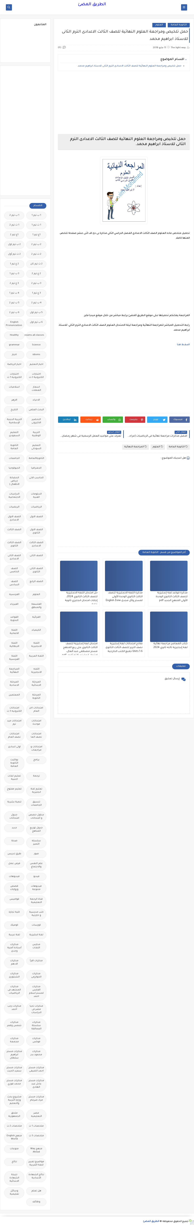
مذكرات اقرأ (36, 961)
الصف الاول (36, 517)
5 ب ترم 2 (14, 303)
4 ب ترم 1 (14, 293)
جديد (14, 828)
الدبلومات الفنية (36, 496)
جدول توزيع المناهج (36, 830)
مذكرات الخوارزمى (36, 975)
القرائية (36, 617)
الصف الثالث (14, 530)
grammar (14, 345)
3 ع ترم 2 (14, 283)
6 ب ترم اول (36, 322)
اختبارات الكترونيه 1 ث (14, 376)
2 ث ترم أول (14, 254)
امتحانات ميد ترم (14, 723)
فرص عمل (14, 863)
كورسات (36, 925)
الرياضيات (36, 507)
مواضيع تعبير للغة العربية (36, 1163)
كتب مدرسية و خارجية (36, 914)
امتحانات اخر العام (36, 710)
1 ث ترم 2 (14, 225)
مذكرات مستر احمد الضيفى (36, 1069)
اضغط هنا (183, 344)
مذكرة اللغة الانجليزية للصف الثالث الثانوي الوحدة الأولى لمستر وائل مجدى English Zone (124, 597)
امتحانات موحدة (36, 723)
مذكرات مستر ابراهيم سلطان (14, 1054)
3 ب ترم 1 (14, 273)
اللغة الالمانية (14, 632)
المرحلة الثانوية (36, 697)
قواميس (14, 899)
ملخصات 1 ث (36, 1126)
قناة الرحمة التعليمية (36, 901)
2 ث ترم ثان (36, 264)
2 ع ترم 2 (36, 273)
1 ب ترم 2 (14, 215)
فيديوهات (14, 876)
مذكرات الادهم (14, 962)
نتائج (14, 1162)
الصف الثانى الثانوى (36, 570)
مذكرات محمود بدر (36, 1053)
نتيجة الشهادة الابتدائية (14, 1178)
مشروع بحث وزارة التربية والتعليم (14, 1100)
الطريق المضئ (92, 4)
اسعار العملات (36, 389)
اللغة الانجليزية (36, 645)
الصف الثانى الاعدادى (14, 557)
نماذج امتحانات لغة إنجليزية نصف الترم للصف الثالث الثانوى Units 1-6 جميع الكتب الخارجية (124, 647)
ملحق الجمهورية (14, 1115)
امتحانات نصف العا (36, 736)
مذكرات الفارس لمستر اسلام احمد (36, 992)
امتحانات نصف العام (14, 736)
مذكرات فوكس (36, 1040)
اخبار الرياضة (14, 364)
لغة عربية (14, 935)
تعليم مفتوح (14, 789)
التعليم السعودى (14, 434)
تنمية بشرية (14, 802)
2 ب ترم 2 (36, 244)
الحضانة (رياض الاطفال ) (14, 481)
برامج (36, 760)
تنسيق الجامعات (36, 804)
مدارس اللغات (36, 946)
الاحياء (36, 400)
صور (36, 854)
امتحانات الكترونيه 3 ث (14, 710)
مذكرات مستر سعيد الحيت (14, 1069)
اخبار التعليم (36, 364)
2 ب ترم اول (14, 244)
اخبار (14, 354)
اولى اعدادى (14, 747)
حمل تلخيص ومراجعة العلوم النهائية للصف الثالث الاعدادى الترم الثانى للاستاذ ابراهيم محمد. (129, 66)
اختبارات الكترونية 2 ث (36, 376)
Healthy (14, 335)
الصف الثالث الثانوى (14, 544)
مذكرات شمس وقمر (14, 1024)
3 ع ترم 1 (36, 293)
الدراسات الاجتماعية (14, 496)
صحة (14, 841)
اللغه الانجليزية (36, 671)
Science (36, 345)
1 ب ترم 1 (36, 215)
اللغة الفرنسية (14, 658)
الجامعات (14, 458)
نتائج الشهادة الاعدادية (36, 1176)
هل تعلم (36, 1191)
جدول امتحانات (14, 817)
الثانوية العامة (179, 25)
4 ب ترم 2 (36, 303)
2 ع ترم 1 (14, 264)
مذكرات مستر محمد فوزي (14, 1082)
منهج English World (14, 1138)
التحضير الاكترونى (36, 421)
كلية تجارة (14, 912)
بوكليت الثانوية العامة (14, 763)
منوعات (14, 1149)
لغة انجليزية (36, 935)
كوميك (14, 925)
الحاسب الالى (36, 478)
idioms (36, 354)
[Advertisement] (124, 102)
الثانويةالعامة (36, 458)
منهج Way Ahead (36, 1150)
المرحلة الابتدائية (36, 684)
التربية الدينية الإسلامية (14, 421)
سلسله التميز (36, 843)
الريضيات (14, 507)
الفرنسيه (14, 594)
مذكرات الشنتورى (14, 975)
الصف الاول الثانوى (36, 531)
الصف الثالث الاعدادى (36, 544)
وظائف (36, 1202)
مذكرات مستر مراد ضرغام (36, 1099)
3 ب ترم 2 (36, 283)
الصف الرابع (36, 581)
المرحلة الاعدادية (14, 684)
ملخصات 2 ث (14, 1126)
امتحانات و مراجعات (36, 749)
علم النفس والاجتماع (36, 865)
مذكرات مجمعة (14, 1040)
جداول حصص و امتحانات (36, 817)
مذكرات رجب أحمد (14, 1008)
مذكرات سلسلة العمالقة (36, 1025)
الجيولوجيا (14, 468)
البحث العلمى (36, 410)
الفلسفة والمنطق (36, 606)
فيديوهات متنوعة (36, 888)
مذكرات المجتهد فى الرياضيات (14, 990)
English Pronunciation (14, 324)
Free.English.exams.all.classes (35, 335)
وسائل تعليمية (14, 1193)
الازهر (14, 400)
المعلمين (14, 695)
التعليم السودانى (36, 447)
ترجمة (36, 776)
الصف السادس (14, 583)
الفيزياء (14, 604)
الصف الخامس (14, 570)
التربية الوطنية (36, 434)
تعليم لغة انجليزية (36, 791)
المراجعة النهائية (135, 446)
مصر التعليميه (36, 1115)
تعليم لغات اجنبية (14, 778)
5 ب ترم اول (36, 312)
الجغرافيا (36, 468)
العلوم (159, 25)
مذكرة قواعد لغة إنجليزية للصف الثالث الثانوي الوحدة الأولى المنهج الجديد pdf (172, 597)
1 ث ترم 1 (36, 225)
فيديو (36, 876)
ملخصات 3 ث (36, 1136)
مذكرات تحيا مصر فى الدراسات (36, 1009)
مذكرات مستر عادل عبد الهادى (36, 1084)
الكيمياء (36, 630)
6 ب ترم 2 (14, 312)
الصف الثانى (36, 555)
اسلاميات (14, 387)
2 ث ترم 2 (36, 254)
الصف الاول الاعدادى (14, 518)
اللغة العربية (36, 656)
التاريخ (14, 410)
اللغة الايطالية (14, 645)
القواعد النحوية (14, 619)
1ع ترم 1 (36, 235)
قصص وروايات (14, 888)
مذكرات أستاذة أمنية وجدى (14, 948)
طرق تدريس (14, 854)
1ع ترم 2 (14, 235)
